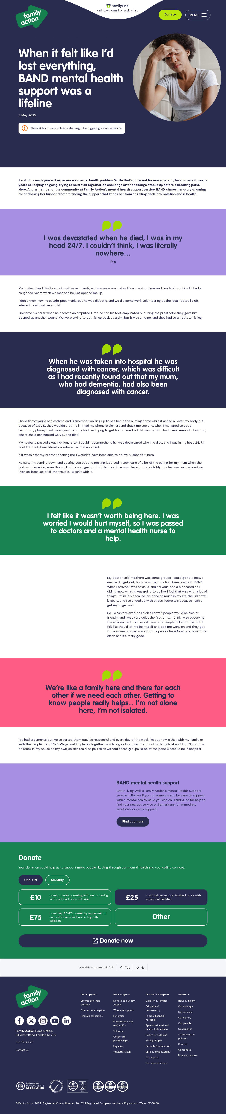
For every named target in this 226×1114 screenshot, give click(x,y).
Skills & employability (158, 1051)
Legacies (118, 1046)
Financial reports (187, 1055)
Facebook (19, 1020)
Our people (184, 1023)
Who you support (123, 1010)
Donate (170, 15)
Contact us (22, 1049)
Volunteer (118, 1031)
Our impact (152, 1057)
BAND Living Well (129, 791)
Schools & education (158, 1046)
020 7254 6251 (24, 1042)
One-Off (30, 880)
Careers (182, 1044)
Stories (37, 37)
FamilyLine (181, 800)
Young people (154, 1040)
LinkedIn (66, 1020)
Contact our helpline (93, 1010)
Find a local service (92, 1015)
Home (23, 37)
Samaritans (166, 804)
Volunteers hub (122, 1051)
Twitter (31, 1020)
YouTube (55, 1020)
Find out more (133, 822)
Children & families (156, 1000)
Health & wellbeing (156, 1034)
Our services (185, 1012)
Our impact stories (157, 1063)
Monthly (57, 880)
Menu (193, 15)
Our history (184, 1017)
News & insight (186, 1000)
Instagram (43, 1020)
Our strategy (185, 1006)
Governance (185, 1028)
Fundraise (118, 1015)
